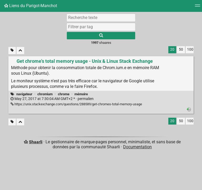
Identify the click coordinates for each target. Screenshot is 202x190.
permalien (52, 99)
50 (181, 49)
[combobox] (101, 27)
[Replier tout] (20, 50)
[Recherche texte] (101, 17)
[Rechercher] (101, 35)
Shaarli (35, 141)
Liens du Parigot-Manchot (30, 5)
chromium (45, 94)
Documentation (137, 146)
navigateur (24, 94)
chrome (63, 94)
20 (172, 49)
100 (190, 49)
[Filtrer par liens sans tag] (12, 50)
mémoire (81, 94)
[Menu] (197, 7)
